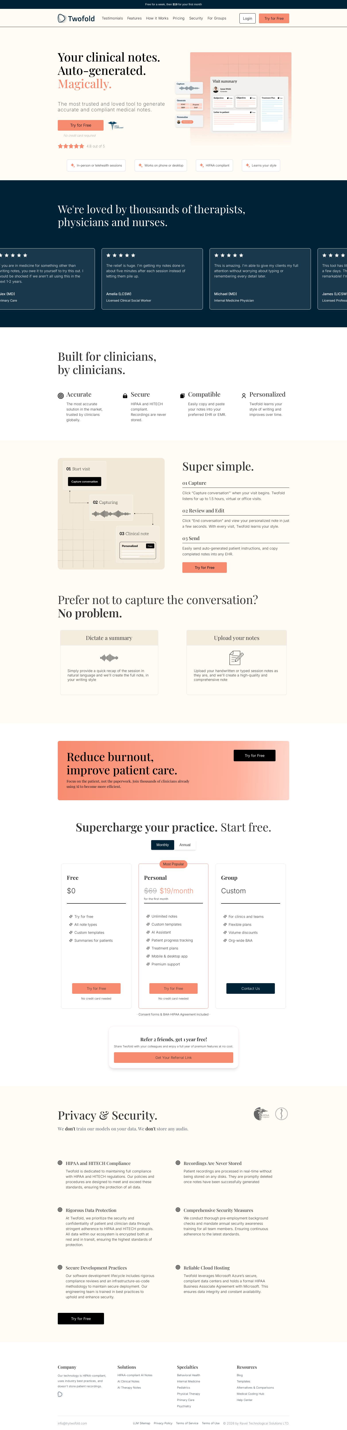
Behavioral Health (188, 1375)
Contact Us (250, 988)
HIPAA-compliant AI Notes (135, 1375)
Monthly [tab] (162, 845)
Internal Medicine (188, 1381)
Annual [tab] (185, 845)
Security (196, 18)
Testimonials (112, 18)
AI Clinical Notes (128, 1381)
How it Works (157, 18)
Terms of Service (187, 1423)
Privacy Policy (163, 1423)
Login (247, 18)
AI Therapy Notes (129, 1387)
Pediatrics (183, 1387)
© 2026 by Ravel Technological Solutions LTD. (256, 1423)
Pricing (179, 18)
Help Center (245, 1400)
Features (134, 18)
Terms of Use (211, 1423)
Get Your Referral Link (173, 1057)
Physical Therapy (188, 1393)
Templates (243, 1381)
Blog (240, 1375)
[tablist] (173, 845)
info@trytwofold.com (72, 1423)
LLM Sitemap (141, 1423)
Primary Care (185, 1400)
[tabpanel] (173, 936)
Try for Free (274, 18)
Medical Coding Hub (250, 1393)
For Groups (217, 18)
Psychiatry (184, 1406)
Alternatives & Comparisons (255, 1387)
